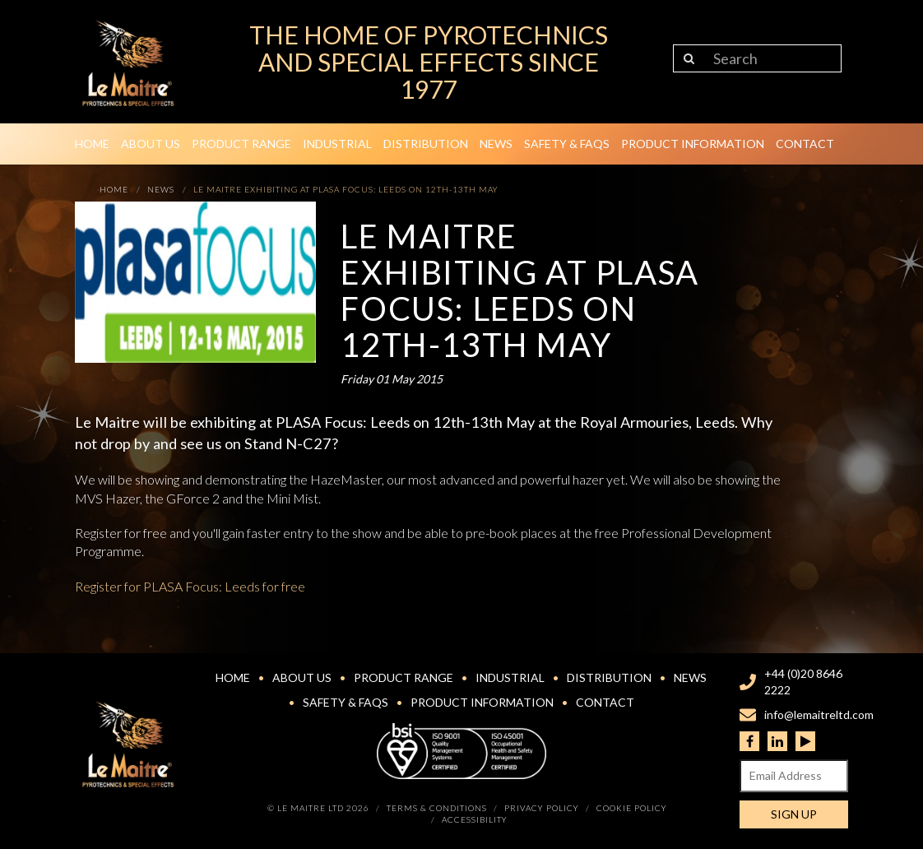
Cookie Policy (631, 808)
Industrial (337, 144)
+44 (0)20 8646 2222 (803, 681)
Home (92, 144)
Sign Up (794, 814)
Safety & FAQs (567, 144)
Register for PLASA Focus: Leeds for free (190, 586)
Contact (805, 144)
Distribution (425, 144)
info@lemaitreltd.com (819, 714)
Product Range (241, 144)
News (496, 144)
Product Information (692, 144)
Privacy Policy (541, 808)
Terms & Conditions (437, 808)
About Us (150, 144)
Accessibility (475, 819)
